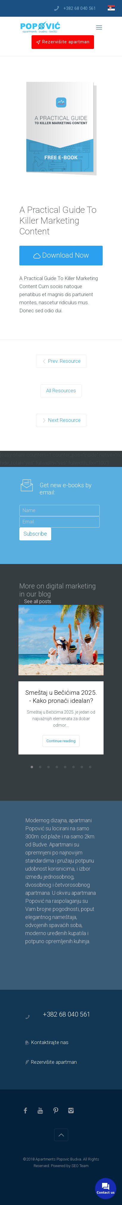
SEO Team (80, 1165)
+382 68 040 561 (79, 8)
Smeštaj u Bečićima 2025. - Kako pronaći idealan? (61, 696)
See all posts (37, 601)
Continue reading (61, 741)
